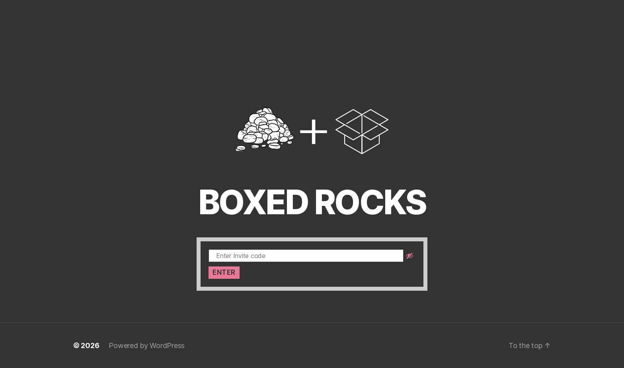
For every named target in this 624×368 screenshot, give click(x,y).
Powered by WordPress (147, 345)
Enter (224, 272)
